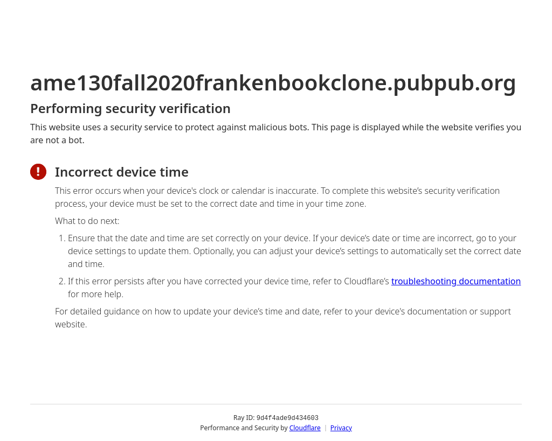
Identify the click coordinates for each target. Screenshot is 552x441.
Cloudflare (305, 427)
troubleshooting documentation (456, 281)
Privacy (341, 427)
